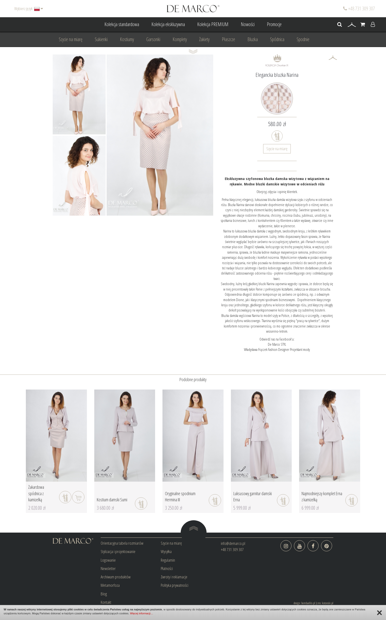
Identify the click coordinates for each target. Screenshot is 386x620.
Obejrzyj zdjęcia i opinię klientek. (277, 191)
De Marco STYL (277, 344)
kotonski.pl (327, 603)
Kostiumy (127, 39)
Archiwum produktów (115, 577)
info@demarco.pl (233, 543)
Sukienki (101, 39)
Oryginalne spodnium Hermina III (180, 496)
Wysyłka (166, 551)
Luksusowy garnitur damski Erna (252, 496)
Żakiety (204, 39)
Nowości (248, 24)
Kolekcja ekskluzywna (168, 24)
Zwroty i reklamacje (174, 577)
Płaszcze (228, 39)
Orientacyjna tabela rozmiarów (122, 543)
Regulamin (168, 560)
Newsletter (108, 568)
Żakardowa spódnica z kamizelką (36, 493)
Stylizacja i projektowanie (118, 551)
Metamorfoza (110, 585)
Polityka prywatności (174, 585)
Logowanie (108, 560)
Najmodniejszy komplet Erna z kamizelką (322, 496)
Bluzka (252, 39)
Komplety (180, 39)
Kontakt (106, 602)
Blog (104, 594)
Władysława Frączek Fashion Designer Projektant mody (277, 349)
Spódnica (277, 39)
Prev (59, 135)
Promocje (274, 24)
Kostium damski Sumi (112, 500)
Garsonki (153, 39)
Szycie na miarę (70, 39)
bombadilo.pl (308, 603)
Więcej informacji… (141, 613)
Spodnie (303, 39)
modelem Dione (233, 299)
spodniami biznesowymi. (280, 299)
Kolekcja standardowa (121, 24)
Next (99, 135)
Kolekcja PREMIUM (212, 24)
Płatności (167, 568)
